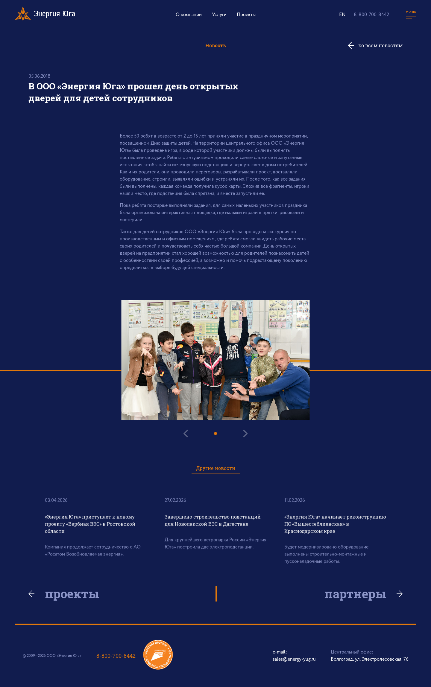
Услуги (219, 14)
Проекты (246, 14)
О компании (189, 14)
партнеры (355, 594)
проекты (72, 594)
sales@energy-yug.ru (294, 659)
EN (342, 14)
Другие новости (215, 468)
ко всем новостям (380, 45)
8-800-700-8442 (371, 14)
